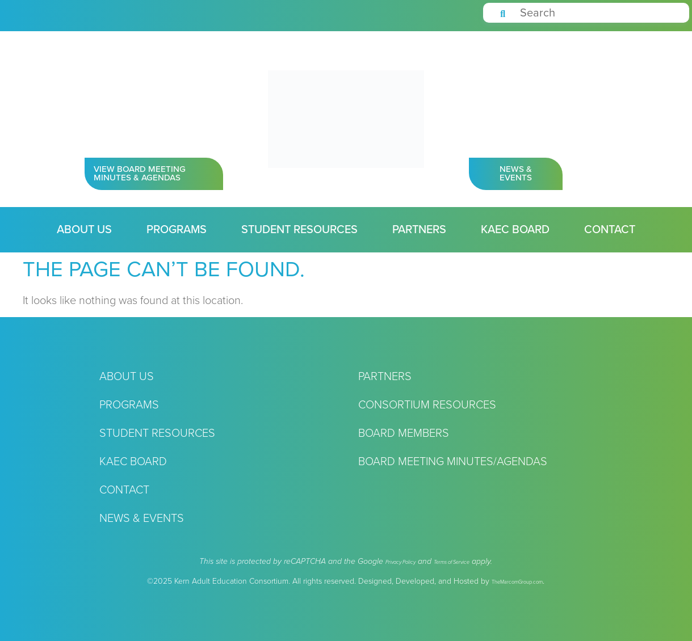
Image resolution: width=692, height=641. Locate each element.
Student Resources (299, 230)
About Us (84, 230)
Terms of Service (451, 562)
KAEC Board (515, 230)
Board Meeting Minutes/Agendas (452, 462)
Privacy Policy (400, 562)
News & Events (141, 518)
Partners (419, 230)
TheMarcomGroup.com (517, 582)
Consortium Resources (427, 405)
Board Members (403, 433)
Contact (609, 230)
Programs (176, 230)
